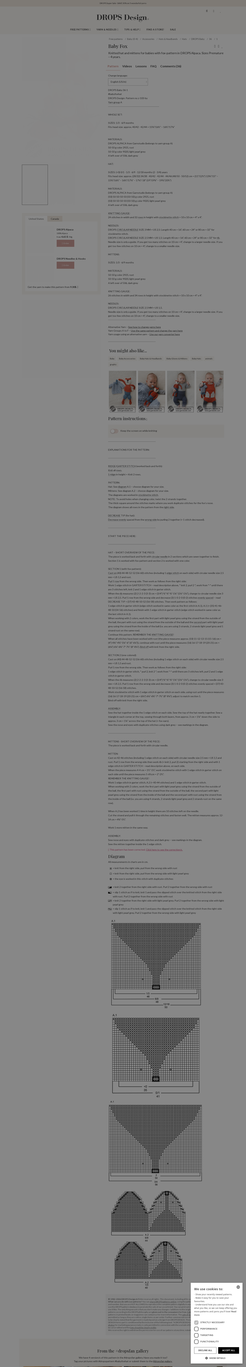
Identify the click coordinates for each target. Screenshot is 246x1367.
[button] (216, 1358)
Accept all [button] (228, 1350)
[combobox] (238, 1287)
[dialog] (217, 1323)
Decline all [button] (205, 1350)
